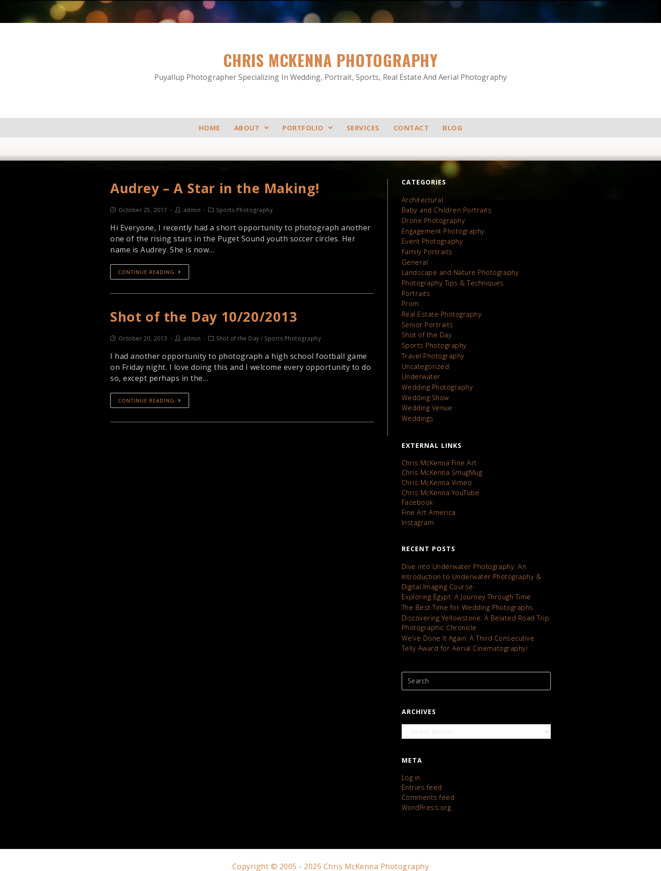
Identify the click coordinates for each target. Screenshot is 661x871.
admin (192, 211)
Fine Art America (427, 504)
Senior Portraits (426, 321)
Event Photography (431, 240)
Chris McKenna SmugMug (441, 465)
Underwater (420, 371)
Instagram (417, 513)
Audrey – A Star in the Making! (217, 188)
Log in (411, 765)
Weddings (417, 412)
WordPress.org (425, 794)
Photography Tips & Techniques (452, 280)
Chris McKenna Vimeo (436, 475)
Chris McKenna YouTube (440, 484)
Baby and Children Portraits (445, 210)
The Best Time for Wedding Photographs (466, 597)
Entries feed (421, 775)
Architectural (422, 199)
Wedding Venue (426, 401)
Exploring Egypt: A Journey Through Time (465, 587)
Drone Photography (433, 220)
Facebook (417, 494)
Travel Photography (432, 351)
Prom (410, 300)
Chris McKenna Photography (330, 66)
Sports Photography (433, 341)
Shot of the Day (426, 331)
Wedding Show (425, 391)
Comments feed (427, 785)
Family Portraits (426, 250)
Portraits (415, 290)
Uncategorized (425, 361)
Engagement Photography (442, 230)
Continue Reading (149, 272)
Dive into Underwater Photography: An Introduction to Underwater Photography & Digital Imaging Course (470, 567)
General (414, 260)
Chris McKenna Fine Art (438, 456)
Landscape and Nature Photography (459, 270)
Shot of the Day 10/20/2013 (204, 317)
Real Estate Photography (441, 311)
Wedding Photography (436, 381)
